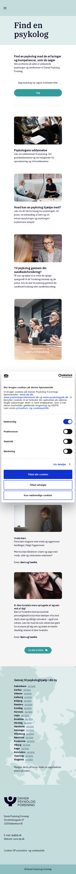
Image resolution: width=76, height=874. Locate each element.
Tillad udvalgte (38, 484)
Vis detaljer (59, 464)
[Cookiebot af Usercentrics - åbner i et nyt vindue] (58, 376)
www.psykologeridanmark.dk (21, 397)
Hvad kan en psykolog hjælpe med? (37, 207)
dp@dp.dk (16, 835)
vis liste (31, 686)
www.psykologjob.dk (55, 397)
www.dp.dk (26, 394)
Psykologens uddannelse (30, 150)
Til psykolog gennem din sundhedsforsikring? (30, 270)
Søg (38, 92)
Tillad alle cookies (38, 474)
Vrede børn (20, 538)
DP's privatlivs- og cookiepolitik (28, 850)
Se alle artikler (38, 650)
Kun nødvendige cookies (38, 495)
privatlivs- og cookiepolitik (32, 408)
